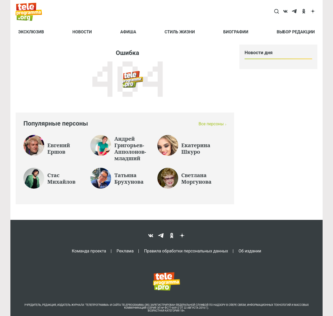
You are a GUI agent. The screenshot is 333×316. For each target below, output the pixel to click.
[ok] (303, 11)
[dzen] (312, 11)
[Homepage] (31, 12)
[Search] (276, 11)
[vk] (285, 11)
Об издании (250, 251)
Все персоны (211, 123)
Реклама (125, 251)
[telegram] (294, 11)
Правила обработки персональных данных (186, 251)
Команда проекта (89, 251)
